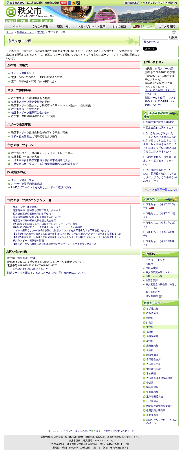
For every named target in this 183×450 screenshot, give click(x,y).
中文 (22, 20)
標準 (63, 3)
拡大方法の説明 (34, 2)
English (10, 20)
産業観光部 (152, 345)
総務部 (149, 318)
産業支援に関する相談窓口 (161, 122)
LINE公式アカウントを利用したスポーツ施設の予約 (41, 187)
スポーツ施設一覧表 (22, 180)
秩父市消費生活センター (159, 272)
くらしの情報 (40, 26)
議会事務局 (152, 387)
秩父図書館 (154, 296)
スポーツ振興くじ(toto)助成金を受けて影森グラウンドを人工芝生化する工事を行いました (61, 230)
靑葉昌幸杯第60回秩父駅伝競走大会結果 (34, 220)
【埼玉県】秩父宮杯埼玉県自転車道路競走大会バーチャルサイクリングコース (54, 243)
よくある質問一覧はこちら (161, 189)
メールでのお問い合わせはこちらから (29, 268)
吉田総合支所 (153, 359)
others (47, 20)
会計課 (149, 382)
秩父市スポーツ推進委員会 (26, 101)
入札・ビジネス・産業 (91, 26)
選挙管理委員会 (154, 396)
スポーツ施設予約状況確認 (26, 183)
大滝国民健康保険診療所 (159, 378)
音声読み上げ (132, 3)
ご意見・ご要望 (102, 431)
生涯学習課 (152, 280)
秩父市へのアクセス (123, 431)
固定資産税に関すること (160, 127)
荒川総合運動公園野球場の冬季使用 (32, 213)
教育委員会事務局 (155, 410)
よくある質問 (166, 26)
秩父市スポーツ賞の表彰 (25, 109)
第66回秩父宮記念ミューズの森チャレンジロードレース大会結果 (47, 227)
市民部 (41, 32)
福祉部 (149, 331)
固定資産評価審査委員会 (159, 405)
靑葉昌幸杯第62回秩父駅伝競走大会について (37, 217)
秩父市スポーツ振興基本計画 (28, 240)
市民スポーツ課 (26, 258)
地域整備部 (152, 354)
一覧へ (173, 113)
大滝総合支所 (153, 364)
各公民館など (153, 292)
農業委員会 (152, 415)
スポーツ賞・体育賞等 (25, 207)
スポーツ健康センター (24, 73)
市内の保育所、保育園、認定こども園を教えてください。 (159, 161)
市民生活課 (152, 268)
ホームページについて (60, 431)
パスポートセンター (156, 260)
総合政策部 (152, 313)
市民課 (149, 264)
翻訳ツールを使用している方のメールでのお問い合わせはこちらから (47, 272)
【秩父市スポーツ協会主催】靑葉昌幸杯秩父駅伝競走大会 (44, 163)
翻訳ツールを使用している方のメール (161, 421)
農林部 (149, 350)
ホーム (17, 26)
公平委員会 (152, 401)
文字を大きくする (15, 3)
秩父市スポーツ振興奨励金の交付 (30, 112)
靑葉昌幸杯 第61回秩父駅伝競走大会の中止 (37, 210)
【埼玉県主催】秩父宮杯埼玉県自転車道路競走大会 (40, 160)
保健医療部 (152, 336)
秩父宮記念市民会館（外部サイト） (161, 286)
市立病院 (151, 373)
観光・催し (64, 26)
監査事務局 (152, 392)
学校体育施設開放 (21, 136)
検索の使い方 (151, 41)
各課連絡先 (152, 308)
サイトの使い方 (167, 2)
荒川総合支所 (153, 368)
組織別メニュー (143, 26)
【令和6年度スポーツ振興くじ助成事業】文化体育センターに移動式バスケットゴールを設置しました (67, 233)
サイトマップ (149, 2)
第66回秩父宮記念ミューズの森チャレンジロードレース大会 (45, 223)
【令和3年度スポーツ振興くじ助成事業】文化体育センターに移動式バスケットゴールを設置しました (67, 237)
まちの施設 (119, 26)
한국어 (35, 20)
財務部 (149, 322)
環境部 (149, 341)
